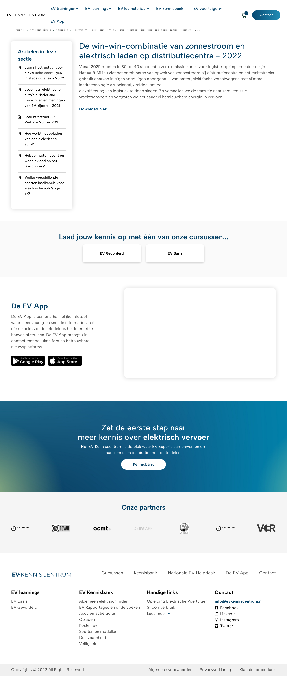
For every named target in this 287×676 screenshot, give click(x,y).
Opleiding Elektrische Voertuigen (177, 601)
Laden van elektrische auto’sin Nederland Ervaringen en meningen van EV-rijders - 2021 (45, 97)
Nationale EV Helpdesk (191, 572)
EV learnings (113, 8)
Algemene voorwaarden (170, 669)
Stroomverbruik (161, 607)
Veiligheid (88, 643)
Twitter (224, 625)
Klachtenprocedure (258, 669)
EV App (230, 8)
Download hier (93, 109)
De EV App (237, 572)
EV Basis (19, 601)
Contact (269, 8)
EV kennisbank (177, 8)
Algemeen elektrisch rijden (103, 601)
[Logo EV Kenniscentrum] (23, 8)
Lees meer (156, 613)
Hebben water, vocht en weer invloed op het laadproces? (44, 160)
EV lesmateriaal (144, 8)
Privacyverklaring (215, 669)
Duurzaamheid (92, 637)
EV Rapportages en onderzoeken (109, 607)
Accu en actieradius (97, 613)
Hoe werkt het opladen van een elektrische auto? (43, 138)
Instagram (227, 619)
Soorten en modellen (98, 631)
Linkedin (225, 613)
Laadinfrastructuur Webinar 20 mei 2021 (42, 119)
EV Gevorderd (24, 607)
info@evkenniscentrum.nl (239, 601)
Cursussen (112, 572)
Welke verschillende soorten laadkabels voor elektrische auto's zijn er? (44, 185)
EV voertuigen (204, 8)
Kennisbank (143, 464)
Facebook (227, 607)
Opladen (87, 619)
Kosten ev (88, 625)
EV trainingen (84, 8)
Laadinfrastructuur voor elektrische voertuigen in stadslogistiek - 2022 (44, 72)
